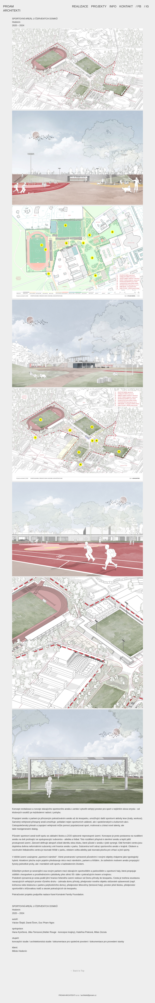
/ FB (138, 6)
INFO (112, 6)
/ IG (146, 6)
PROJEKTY (99, 6)
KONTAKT (126, 6)
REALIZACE (80, 6)
